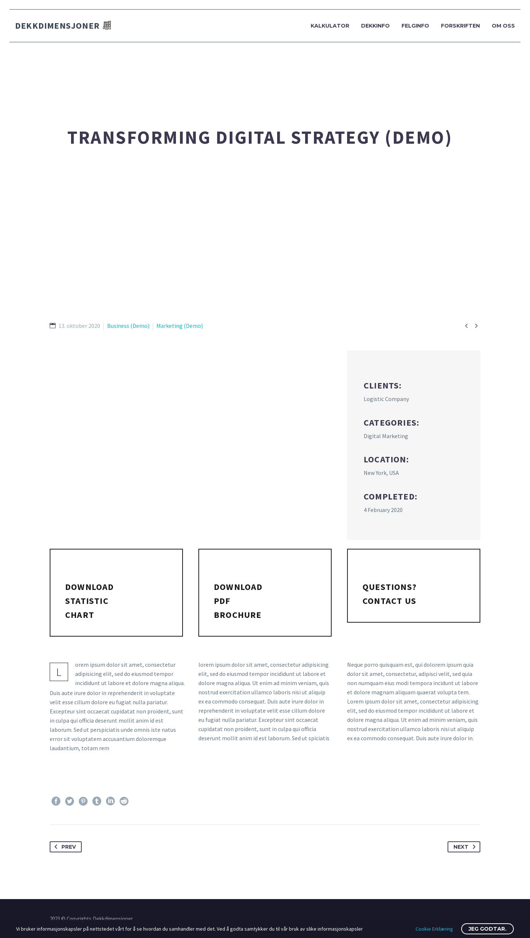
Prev (64, 847)
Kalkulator (330, 25)
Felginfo (415, 25)
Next (465, 847)
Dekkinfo (375, 25)
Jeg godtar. (487, 929)
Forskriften (460, 25)
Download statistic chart (89, 600)
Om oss (503, 25)
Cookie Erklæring (434, 929)
